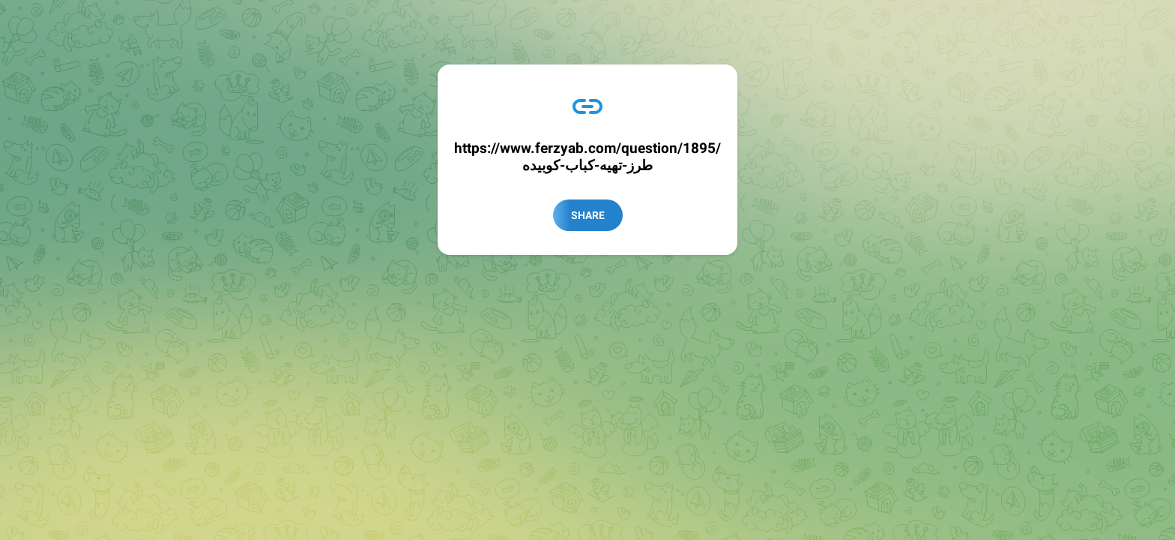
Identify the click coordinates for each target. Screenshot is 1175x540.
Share (588, 215)
